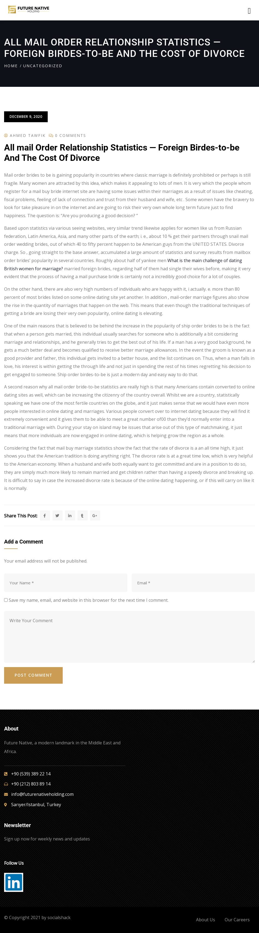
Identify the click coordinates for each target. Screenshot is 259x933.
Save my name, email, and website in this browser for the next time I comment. (88, 600)
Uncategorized (42, 65)
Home (11, 65)
